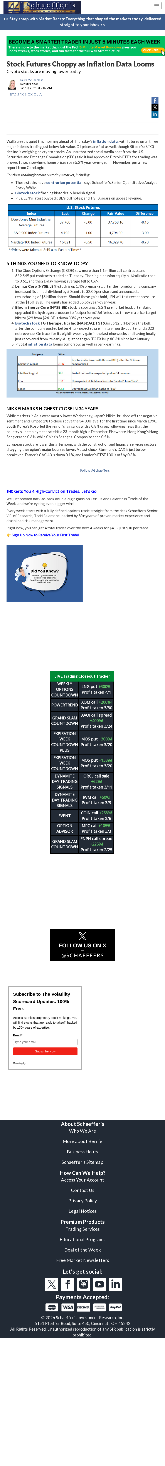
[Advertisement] (82, 636)
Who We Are (82, 1128)
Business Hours (82, 1149)
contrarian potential (64, 182)
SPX (20, 94)
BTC (13, 94)
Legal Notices (83, 1208)
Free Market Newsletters (82, 1257)
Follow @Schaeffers (95, 470)
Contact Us (82, 1187)
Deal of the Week (82, 1247)
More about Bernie (82, 1138)
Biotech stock (27, 193)
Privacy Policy (82, 1198)
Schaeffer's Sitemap (82, 1159)
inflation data (105, 141)
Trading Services (83, 1226)
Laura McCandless (31, 80)
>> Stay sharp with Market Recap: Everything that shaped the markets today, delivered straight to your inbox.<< (82, 21)
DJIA (38, 94)
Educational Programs (82, 1236)
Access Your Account (82, 1177)
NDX (29, 94)
